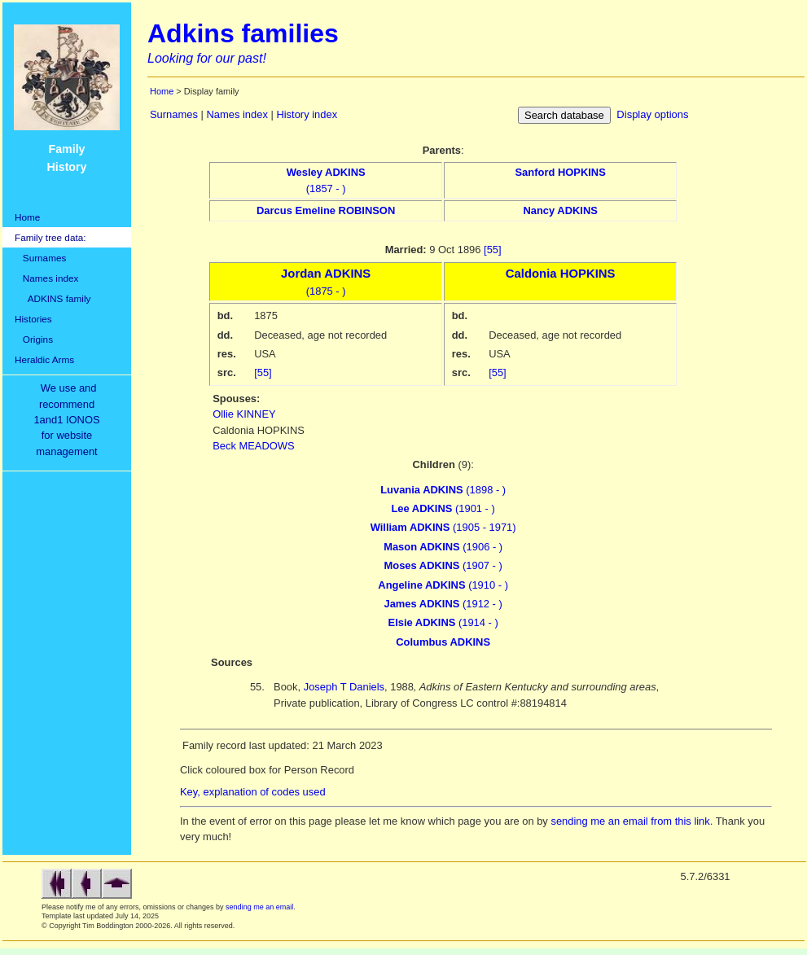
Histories (33, 318)
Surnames (40, 257)
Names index (46, 278)
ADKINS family (52, 298)
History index (306, 114)
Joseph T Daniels (344, 687)
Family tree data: (50, 237)
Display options (652, 114)
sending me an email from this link (629, 821)
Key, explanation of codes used (253, 792)
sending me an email (259, 907)
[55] (493, 249)
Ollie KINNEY (244, 414)
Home (27, 217)
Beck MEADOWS (254, 446)
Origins (34, 339)
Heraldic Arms (44, 359)
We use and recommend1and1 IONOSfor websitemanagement (69, 420)
